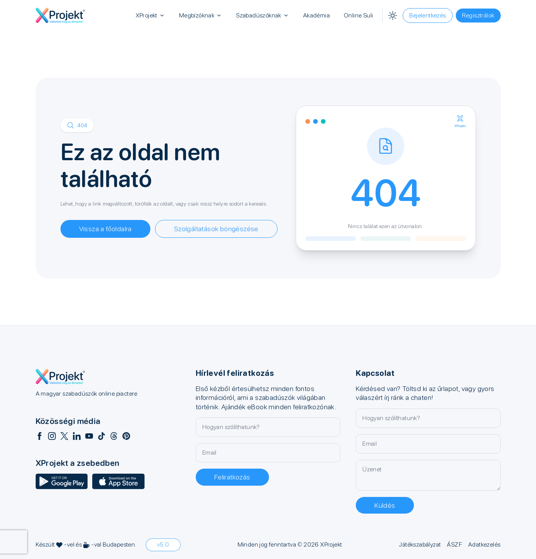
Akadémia (316, 15)
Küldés (384, 505)
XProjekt (150, 15)
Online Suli (358, 15)
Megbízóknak (200, 15)
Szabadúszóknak (262, 15)
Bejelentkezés (427, 15)
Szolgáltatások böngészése (216, 229)
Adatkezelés (484, 544)
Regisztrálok (478, 15)
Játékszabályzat (420, 544)
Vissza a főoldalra (105, 229)
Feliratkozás (232, 477)
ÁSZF (454, 544)
